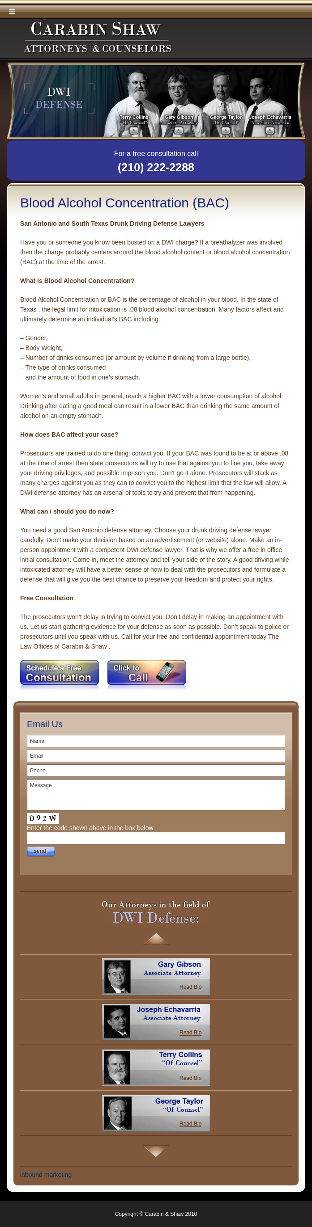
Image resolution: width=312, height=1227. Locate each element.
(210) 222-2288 (156, 167)
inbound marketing (46, 1174)
